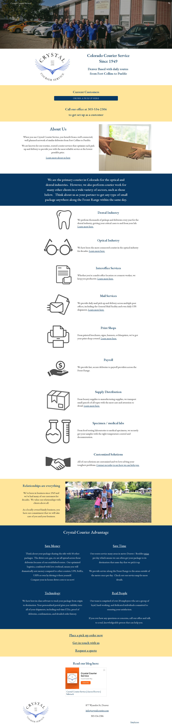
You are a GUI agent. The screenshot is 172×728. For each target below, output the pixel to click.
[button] (169, 3)
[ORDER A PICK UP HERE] (86, 98)
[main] (108, 58)
